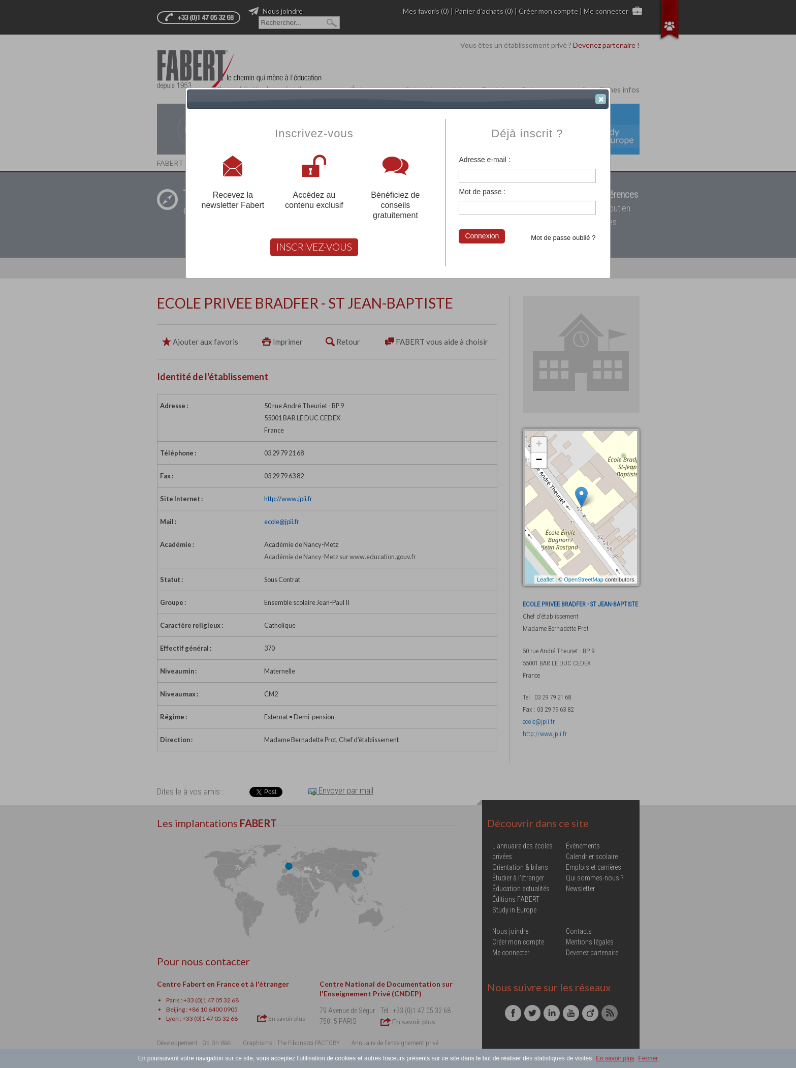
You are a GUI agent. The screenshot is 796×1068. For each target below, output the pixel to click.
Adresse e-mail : (484, 160)
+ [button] (538, 444)
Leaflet (545, 579)
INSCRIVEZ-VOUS (314, 247)
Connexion (482, 236)
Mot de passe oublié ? (563, 237)
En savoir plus (615, 1058)
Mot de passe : (482, 192)
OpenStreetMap (583, 579)
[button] (600, 99)
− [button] (538, 460)
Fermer (648, 1058)
